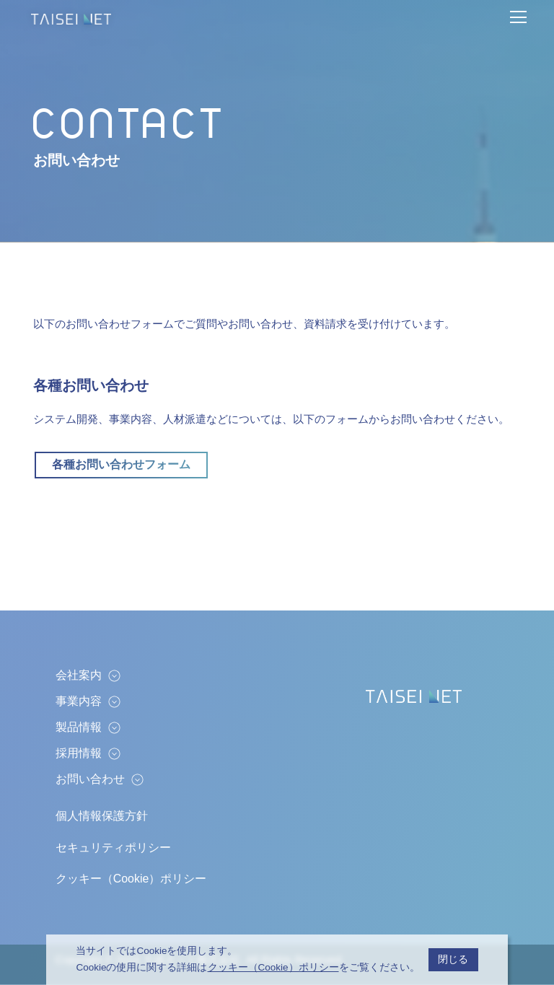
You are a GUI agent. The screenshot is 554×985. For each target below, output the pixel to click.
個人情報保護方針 (102, 816)
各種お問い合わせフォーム (121, 464)
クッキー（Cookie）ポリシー (131, 878)
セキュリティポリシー (113, 847)
